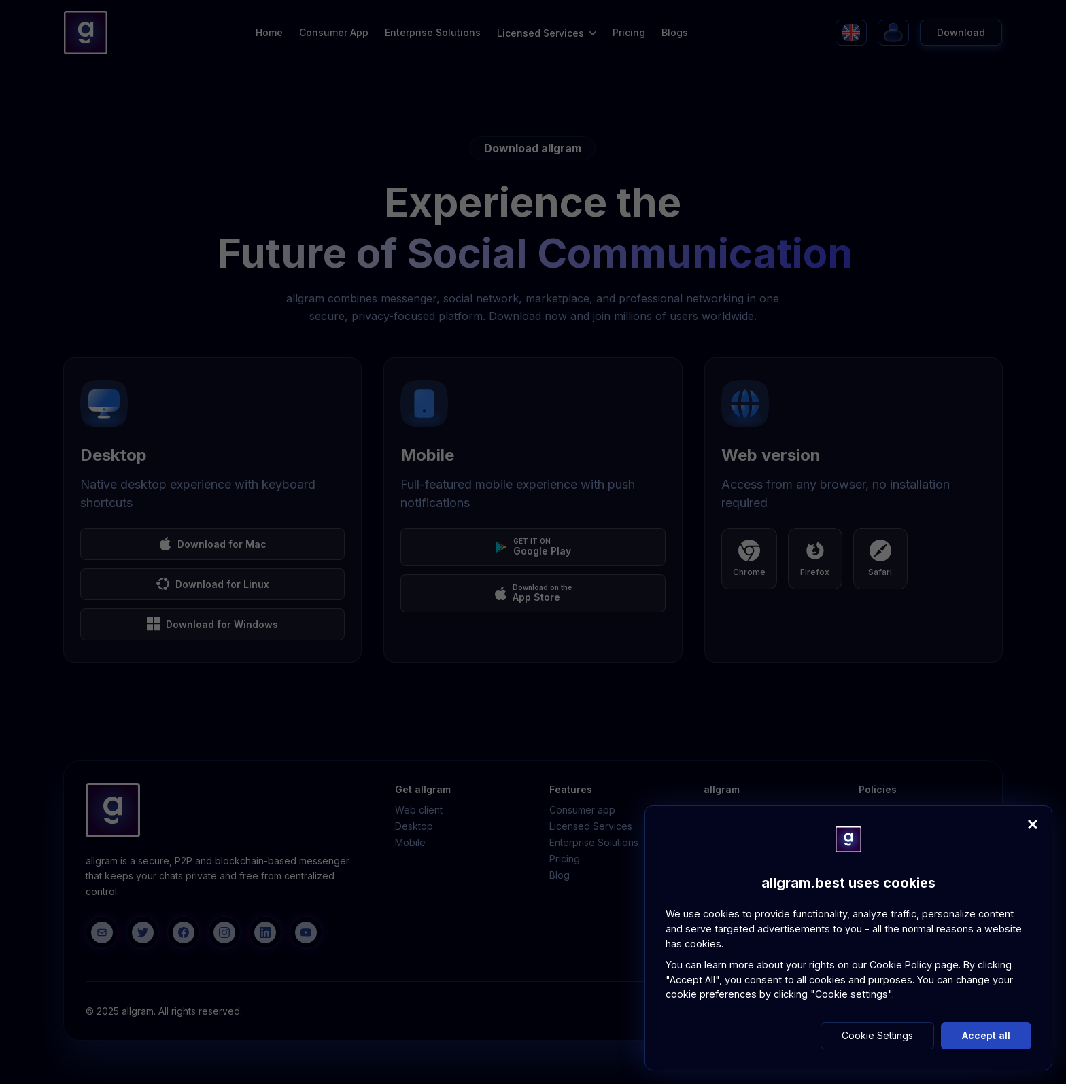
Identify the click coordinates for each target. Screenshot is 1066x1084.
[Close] (1033, 824)
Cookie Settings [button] (877, 1035)
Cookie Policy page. (916, 965)
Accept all (986, 1035)
